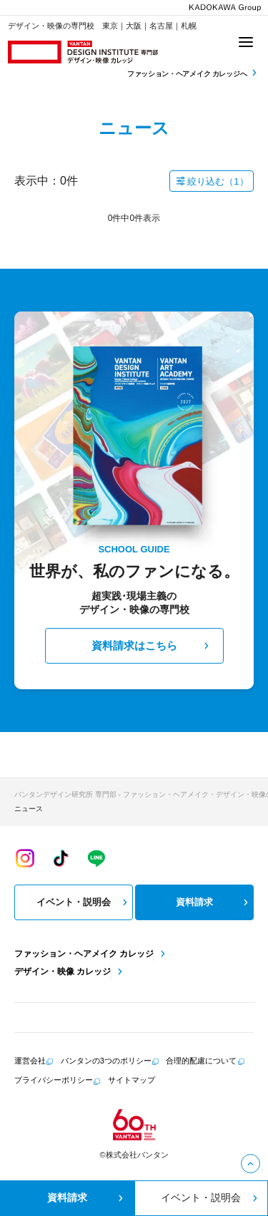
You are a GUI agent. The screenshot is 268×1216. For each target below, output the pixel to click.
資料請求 (214, 902)
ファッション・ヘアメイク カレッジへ (193, 72)
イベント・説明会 (83, 902)
